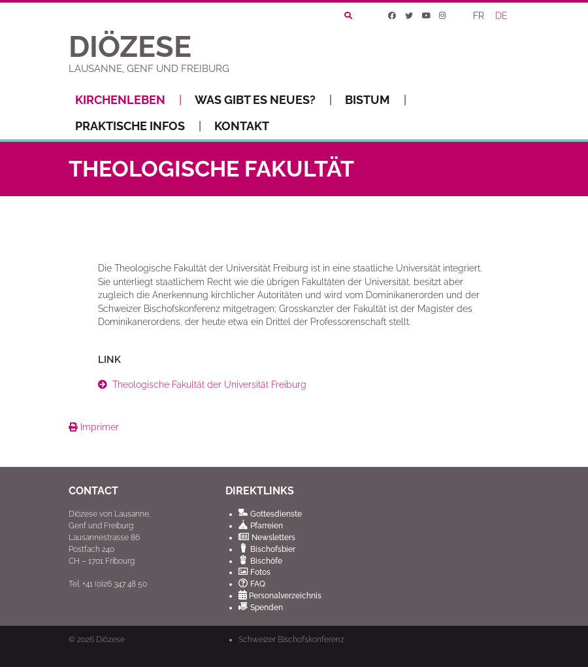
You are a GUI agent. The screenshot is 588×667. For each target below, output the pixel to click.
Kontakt (241, 126)
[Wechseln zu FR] (479, 16)
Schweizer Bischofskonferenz (291, 639)
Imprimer (94, 427)
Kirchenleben (128, 100)
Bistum (375, 100)
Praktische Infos (138, 126)
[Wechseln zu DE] (502, 16)
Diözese (110, 639)
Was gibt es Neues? (263, 100)
